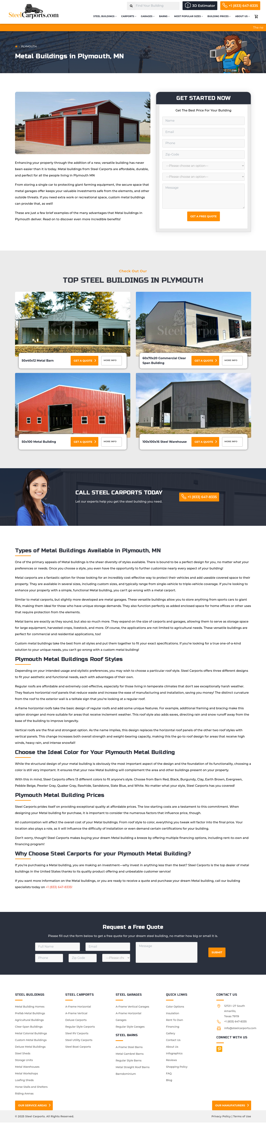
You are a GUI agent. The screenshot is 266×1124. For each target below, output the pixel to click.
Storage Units (24, 1061)
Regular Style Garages (130, 1028)
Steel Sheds (22, 1055)
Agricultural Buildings (29, 1021)
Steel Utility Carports (78, 1041)
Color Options (175, 1008)
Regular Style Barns (128, 1062)
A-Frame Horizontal (78, 1008)
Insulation (172, 1014)
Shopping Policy (177, 1068)
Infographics (174, 1055)
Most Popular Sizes (188, 16)
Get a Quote (83, 360)
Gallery (170, 1035)
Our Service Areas (32, 1107)
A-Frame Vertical (76, 1014)
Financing (172, 1028)
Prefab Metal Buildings (30, 1014)
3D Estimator (203, 6)
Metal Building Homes (29, 1008)
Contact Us (173, 1041)
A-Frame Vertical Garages (132, 1008)
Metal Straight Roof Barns (132, 1068)
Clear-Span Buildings (29, 1028)
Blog (169, 1081)
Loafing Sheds (24, 1081)
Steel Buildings (105, 16)
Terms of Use (242, 1118)
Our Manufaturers (230, 1107)
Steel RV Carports (76, 1035)
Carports (128, 16)
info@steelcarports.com (240, 1029)
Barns (164, 16)
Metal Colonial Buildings (31, 1035)
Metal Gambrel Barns (130, 1055)
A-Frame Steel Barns (129, 1048)
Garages (148, 16)
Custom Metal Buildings (31, 1041)
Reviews (171, 1061)
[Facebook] (219, 1050)
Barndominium (126, 1075)
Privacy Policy (221, 1118)
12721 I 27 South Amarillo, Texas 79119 (234, 1012)
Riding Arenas (24, 1095)
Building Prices (219, 16)
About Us (242, 16)
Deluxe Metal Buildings (30, 1048)
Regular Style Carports (80, 1028)
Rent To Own (174, 1021)
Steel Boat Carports (78, 1048)
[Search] (131, 6)
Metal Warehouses (27, 1068)
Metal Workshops (26, 1075)
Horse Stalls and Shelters (31, 1088)
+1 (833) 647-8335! (59, 888)
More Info (112, 361)
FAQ (169, 1075)
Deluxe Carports (75, 1021)
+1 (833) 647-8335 (243, 6)
